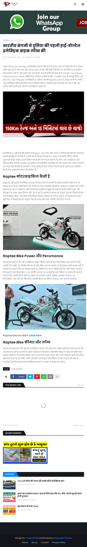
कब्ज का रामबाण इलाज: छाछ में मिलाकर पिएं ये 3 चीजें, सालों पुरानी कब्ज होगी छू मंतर (49, 495)
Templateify (31, 538)
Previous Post (10, 425)
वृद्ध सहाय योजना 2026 (27, 506)
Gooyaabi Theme (62, 538)
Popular (9, 474)
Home (6, 40)
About (34, 542)
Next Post (78, 425)
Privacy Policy (58, 542)
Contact (45, 542)
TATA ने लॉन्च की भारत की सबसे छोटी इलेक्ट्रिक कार (40, 481)
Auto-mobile (17, 40)
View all (80, 385)
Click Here (35, 335)
